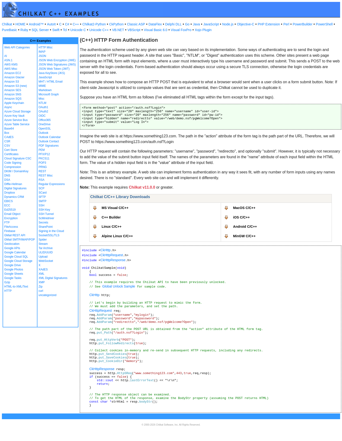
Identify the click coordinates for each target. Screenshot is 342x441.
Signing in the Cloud (51, 231)
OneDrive (45, 124)
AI (5, 56)
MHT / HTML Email (51, 81)
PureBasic (9, 30)
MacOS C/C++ (244, 208)
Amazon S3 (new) (15, 86)
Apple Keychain (14, 103)
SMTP (42, 201)
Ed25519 (10, 209)
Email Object (12, 214)
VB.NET (118, 30)
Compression (12, 167)
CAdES (9, 137)
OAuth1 (43, 107)
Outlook (43, 133)
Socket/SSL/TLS (49, 235)
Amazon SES (12, 90)
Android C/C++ (245, 226)
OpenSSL (45, 128)
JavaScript (211, 24)
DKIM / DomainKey (16, 171)
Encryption (11, 218)
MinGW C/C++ (244, 236)
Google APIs (12, 248)
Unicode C (78, 30)
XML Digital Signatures (53, 278)
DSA (7, 179)
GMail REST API (14, 235)
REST (42, 171)
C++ (76, 24)
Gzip (7, 282)
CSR (7, 141)
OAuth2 (43, 111)
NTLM (42, 103)
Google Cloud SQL (16, 256)
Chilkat (7, 24)
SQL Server (40, 30)
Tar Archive (46, 248)
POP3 (42, 162)
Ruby (24, 30)
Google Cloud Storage (18, 261)
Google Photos (13, 269)
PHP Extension (269, 24)
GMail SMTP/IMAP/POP (19, 239)
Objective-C (245, 24)
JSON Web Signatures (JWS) (57, 64)
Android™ (36, 24)
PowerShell (324, 24)
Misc (42, 98)
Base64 (9, 128)
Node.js (227, 24)
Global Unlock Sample (118, 286)
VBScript (133, 30)
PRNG (43, 167)
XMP (42, 282)
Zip (41, 286)
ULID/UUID (46, 252)
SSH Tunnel (46, 214)
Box (6, 133)
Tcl (65, 30)
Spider (43, 239)
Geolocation (11, 244)
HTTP (8, 290)
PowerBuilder (302, 24)
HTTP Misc (46, 47)
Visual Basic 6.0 (155, 30)
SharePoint (46, 226)
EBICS (8, 201)
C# (67, 24)
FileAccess (11, 226)
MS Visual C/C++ (115, 208)
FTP (7, 222)
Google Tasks (13, 278)
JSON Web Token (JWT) (54, 68)
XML (42, 273)
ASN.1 (8, 60)
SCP (42, 188)
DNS (7, 175)
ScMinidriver (46, 218)
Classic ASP (136, 24)
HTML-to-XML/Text (16, 286)
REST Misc (46, 175)
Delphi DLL (173, 24)
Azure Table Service (17, 124)
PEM (42, 150)
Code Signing (12, 162)
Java (196, 24)
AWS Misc (10, 68)
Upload (43, 256)
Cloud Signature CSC (18, 158)
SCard (43, 192)
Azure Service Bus (16, 120)
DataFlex (155, 24)
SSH (42, 205)
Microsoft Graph (49, 94)
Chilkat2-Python (94, 24)
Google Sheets (13, 273)
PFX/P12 (44, 154)
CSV (7, 145)
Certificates (11, 154)
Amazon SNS (12, 94)
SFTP (42, 197)
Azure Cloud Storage (17, 111)
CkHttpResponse (113, 260)
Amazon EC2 (12, 73)
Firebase (9, 231)
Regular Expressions (52, 184)
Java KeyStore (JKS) (52, 73)
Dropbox (9, 192)
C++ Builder (111, 217)
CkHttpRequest (111, 255)
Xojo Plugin (203, 30)
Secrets (43, 222)
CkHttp (105, 250)
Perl (286, 24)
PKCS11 (44, 158)
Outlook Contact (49, 141)
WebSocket (46, 261)
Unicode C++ (99, 30)
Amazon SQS (13, 98)
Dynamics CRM (14, 197)
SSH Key (44, 209)
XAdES (43, 269)
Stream (43, 244)
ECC (7, 205)
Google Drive (12, 265)
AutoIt (51, 24)
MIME (42, 86)
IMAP (42, 51)
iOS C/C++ (241, 217)
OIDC (42, 115)
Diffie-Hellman (13, 184)
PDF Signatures (49, 145)
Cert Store (10, 150)
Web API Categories (17, 47)
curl (41, 290)
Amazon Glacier (14, 77)
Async (8, 107)
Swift (55, 30)
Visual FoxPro (181, 30)
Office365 (45, 120)
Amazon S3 (11, 81)
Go (187, 24)
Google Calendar (15, 252)
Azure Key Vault (14, 115)
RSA (42, 179)
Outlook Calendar (50, 137)
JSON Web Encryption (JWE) (57, 60)
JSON (42, 56)
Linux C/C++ (112, 226)
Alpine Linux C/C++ (117, 236)
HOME (20, 24)
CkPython (116, 24)
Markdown (45, 90)
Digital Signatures (15, 188)
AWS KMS (11, 64)
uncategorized (47, 295)
